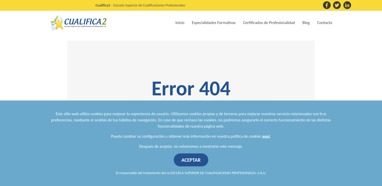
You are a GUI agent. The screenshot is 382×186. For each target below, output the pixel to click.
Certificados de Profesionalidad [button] (269, 22)
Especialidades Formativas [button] (214, 22)
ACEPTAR (191, 160)
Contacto (324, 22)
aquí (266, 136)
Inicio (180, 22)
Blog (306, 22)
